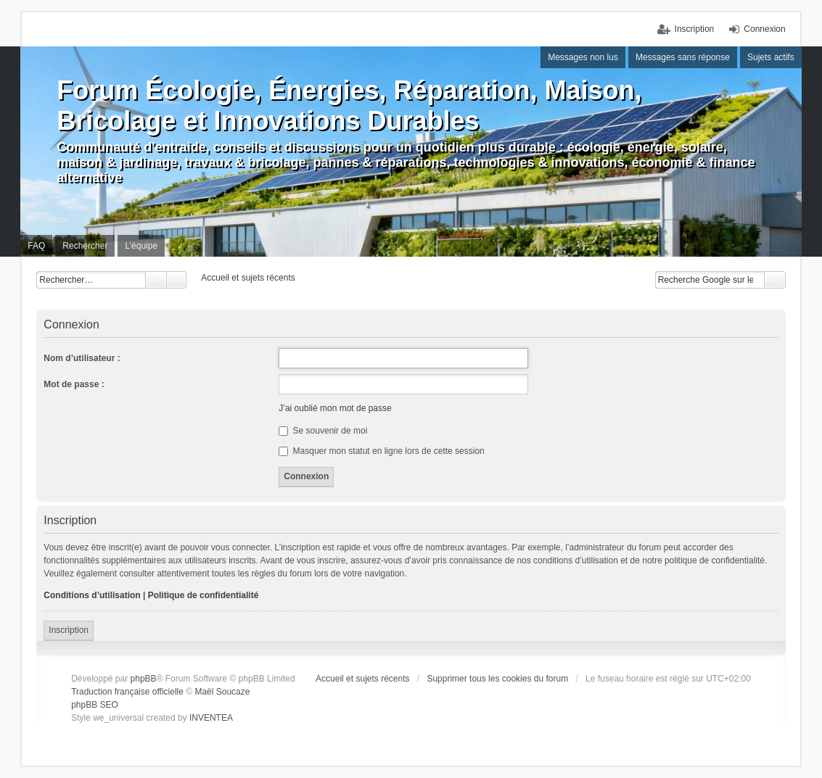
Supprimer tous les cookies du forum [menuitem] (497, 679)
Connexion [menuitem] (764, 29)
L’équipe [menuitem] (141, 246)
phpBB (144, 679)
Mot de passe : (74, 384)
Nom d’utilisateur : (82, 358)
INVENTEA (211, 718)
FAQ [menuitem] (36, 246)
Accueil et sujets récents (362, 679)
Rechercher (156, 280)
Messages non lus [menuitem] (583, 57)
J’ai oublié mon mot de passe (335, 408)
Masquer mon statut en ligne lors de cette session (381, 451)
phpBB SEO (94, 705)
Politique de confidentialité (203, 595)
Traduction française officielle (127, 692)
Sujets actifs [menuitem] (770, 57)
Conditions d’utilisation (92, 595)
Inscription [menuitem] (695, 29)
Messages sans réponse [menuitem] (683, 57)
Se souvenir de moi (323, 431)
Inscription (69, 630)
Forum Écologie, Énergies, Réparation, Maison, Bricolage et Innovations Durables (349, 105)
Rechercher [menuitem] (84, 246)
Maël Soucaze (222, 692)
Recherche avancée (176, 280)
